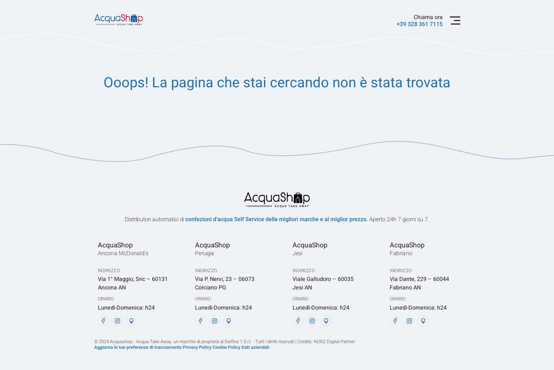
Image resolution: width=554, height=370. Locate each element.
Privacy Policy (197, 347)
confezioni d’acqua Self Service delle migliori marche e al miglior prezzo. (277, 219)
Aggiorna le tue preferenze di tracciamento (138, 347)
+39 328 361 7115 (420, 24)
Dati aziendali (255, 347)
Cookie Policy (227, 347)
